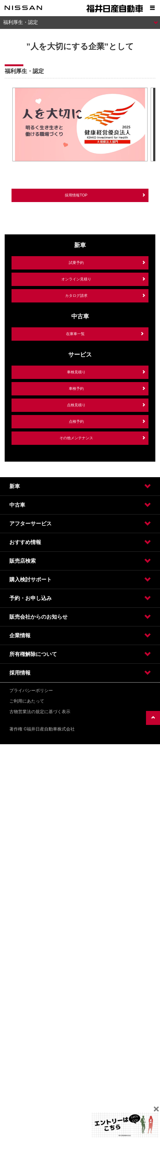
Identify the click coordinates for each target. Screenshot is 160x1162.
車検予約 (76, 388)
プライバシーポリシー (31, 690)
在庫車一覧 (75, 334)
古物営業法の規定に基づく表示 (39, 711)
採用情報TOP (76, 195)
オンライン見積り (76, 279)
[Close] (156, 1109)
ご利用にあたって (26, 701)
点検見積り (76, 405)
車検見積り (76, 372)
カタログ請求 (76, 295)
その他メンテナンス (76, 438)
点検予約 (76, 421)
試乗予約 (76, 263)
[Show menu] (152, 8)
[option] (80, 125)
